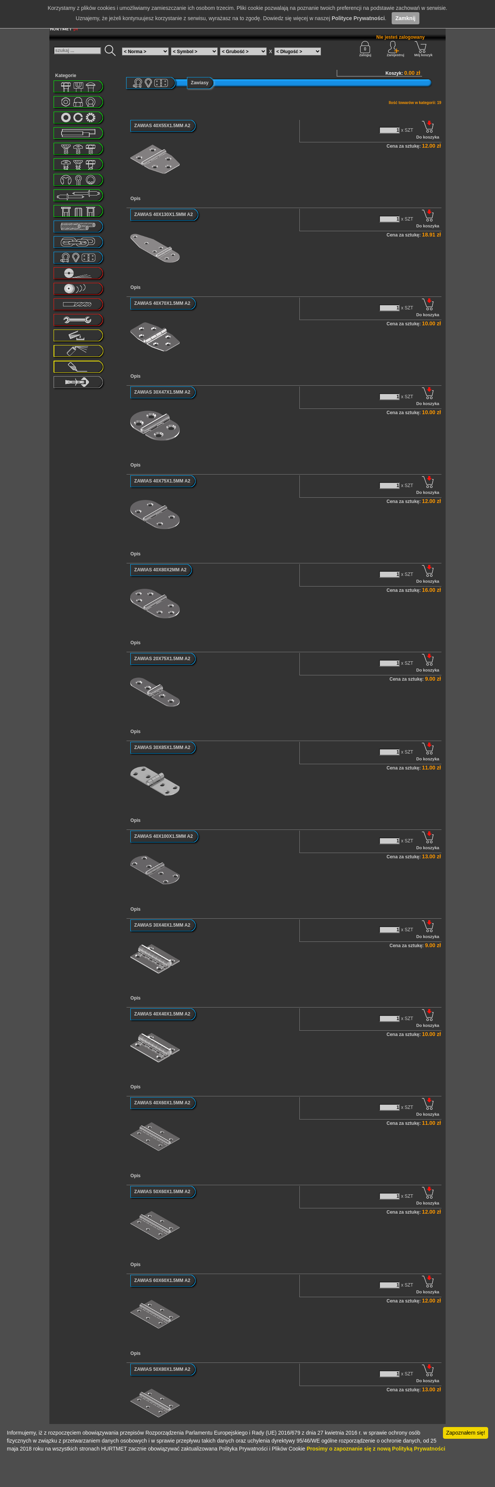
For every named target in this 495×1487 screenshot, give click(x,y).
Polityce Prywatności (358, 18)
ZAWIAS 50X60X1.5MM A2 (162, 1191)
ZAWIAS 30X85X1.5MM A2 (162, 747)
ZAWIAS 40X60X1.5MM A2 (162, 1102)
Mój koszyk (423, 49)
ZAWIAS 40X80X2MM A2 (160, 569)
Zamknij (405, 18)
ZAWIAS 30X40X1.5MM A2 (162, 925)
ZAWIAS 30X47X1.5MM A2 (162, 392)
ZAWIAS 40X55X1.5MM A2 (162, 125)
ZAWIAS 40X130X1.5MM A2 (163, 214)
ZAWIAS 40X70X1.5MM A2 (162, 303)
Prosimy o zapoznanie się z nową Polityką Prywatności (376, 1449)
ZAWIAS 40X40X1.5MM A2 (162, 1014)
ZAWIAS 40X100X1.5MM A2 (163, 836)
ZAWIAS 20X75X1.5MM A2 (162, 658)
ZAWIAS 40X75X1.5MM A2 (162, 481)
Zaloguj (365, 49)
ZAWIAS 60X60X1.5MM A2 (162, 1280)
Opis (135, 198)
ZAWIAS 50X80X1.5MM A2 (162, 1369)
